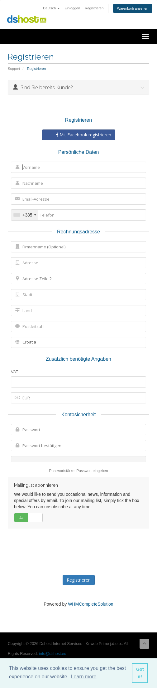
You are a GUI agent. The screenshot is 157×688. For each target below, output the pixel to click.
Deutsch (51, 8)
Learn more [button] (84, 676)
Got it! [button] (140, 673)
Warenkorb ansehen (132, 8)
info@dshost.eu (52, 653)
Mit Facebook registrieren (83, 135)
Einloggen (72, 8)
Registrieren (94, 8)
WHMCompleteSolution (90, 604)
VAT (14, 371)
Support (14, 69)
